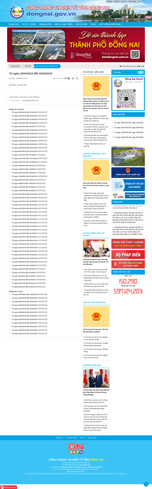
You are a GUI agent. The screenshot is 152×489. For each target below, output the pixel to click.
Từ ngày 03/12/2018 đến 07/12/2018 (24, 226)
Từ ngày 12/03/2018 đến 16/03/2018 (24, 309)
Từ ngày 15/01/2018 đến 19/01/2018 (24, 330)
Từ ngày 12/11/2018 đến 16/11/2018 (24, 215)
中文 (139, 1)
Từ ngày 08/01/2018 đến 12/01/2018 (24, 334)
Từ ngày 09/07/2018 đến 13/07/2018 (24, 151)
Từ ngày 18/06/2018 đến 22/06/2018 (24, 141)
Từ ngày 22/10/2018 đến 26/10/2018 (24, 205)
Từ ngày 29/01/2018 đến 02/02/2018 (24, 323)
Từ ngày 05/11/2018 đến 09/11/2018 (24, 212)
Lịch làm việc (22, 85)
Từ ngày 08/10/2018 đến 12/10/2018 (24, 198)
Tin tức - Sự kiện (29, 24)
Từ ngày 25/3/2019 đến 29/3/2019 (24, 280)
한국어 (123, 1)
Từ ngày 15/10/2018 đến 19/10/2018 (24, 201)
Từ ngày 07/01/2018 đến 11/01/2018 (24, 244)
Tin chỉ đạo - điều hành (93, 72)
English (109, 1)
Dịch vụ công (81, 24)
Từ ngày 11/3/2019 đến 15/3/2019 (24, 272)
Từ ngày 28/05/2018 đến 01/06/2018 (24, 130)
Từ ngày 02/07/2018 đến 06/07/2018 (24, 148)
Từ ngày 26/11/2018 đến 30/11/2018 (24, 223)
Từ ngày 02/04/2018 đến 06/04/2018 (24, 298)
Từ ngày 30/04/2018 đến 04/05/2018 (24, 116)
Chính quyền (45, 24)
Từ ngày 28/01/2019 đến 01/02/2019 (24, 255)
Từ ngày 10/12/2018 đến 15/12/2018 (24, 230)
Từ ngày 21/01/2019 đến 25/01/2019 (24, 251)
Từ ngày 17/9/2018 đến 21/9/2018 (24, 187)
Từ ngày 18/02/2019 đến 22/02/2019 (24, 262)
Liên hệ (82, 438)
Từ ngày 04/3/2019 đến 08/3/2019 (24, 269)
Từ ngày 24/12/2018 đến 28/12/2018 (24, 237)
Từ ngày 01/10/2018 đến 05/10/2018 (24, 194)
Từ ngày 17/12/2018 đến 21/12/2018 (24, 233)
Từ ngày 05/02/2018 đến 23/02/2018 (24, 319)
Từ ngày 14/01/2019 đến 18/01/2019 (24, 247)
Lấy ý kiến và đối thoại (110, 24)
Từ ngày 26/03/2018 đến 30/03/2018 (24, 301)
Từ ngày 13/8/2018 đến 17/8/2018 (24, 169)
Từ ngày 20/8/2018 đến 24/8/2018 (24, 173)
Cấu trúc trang (71, 438)
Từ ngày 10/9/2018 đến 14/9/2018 (24, 183)
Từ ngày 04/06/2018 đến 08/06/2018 (24, 134)
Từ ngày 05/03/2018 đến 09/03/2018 (24, 312)
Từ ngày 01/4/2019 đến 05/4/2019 (24, 283)
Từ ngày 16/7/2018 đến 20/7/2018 (24, 155)
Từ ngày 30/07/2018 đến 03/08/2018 (24, 162)
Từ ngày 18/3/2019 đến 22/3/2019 (24, 276)
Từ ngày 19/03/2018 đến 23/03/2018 (24, 305)
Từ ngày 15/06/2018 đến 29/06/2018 (24, 144)
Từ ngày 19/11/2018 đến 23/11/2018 (24, 219)
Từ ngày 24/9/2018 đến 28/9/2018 (24, 190)
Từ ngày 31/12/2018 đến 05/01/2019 (24, 240)
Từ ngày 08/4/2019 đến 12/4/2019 (24, 287)
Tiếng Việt (132, 1)
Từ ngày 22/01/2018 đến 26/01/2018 (24, 326)
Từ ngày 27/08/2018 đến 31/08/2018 (24, 176)
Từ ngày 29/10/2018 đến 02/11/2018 (24, 208)
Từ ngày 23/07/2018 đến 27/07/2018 (24, 158)
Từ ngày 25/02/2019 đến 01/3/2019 (24, 265)
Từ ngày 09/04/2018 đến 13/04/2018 (24, 294)
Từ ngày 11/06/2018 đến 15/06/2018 (24, 137)
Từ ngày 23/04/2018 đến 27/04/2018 (24, 112)
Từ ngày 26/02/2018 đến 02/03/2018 (24, 316)
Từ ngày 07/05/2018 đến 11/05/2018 (24, 119)
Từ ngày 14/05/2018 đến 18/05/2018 (24, 123)
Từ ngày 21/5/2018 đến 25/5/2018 (24, 126)
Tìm (140, 72)
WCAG (93, 24)
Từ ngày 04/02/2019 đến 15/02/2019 (24, 258)
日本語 (116, 1)
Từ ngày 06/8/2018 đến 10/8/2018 (24, 165)
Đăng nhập (92, 438)
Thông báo (118, 202)
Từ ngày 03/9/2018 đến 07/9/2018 (24, 180)
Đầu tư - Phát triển (63, 24)
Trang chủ (13, 24)
